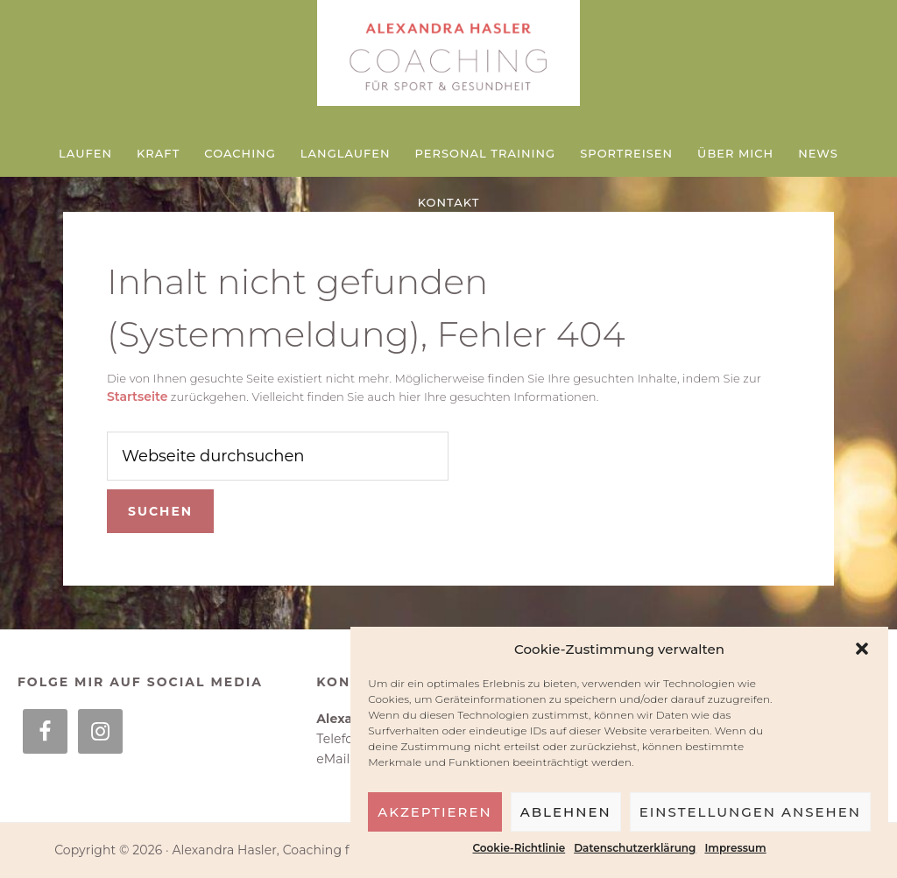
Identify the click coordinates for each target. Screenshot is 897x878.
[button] (862, 648)
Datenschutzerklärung (635, 847)
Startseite (137, 396)
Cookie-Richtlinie (519, 847)
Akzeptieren (435, 812)
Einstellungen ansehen (750, 812)
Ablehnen (565, 812)
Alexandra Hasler (448, 57)
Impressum (735, 847)
